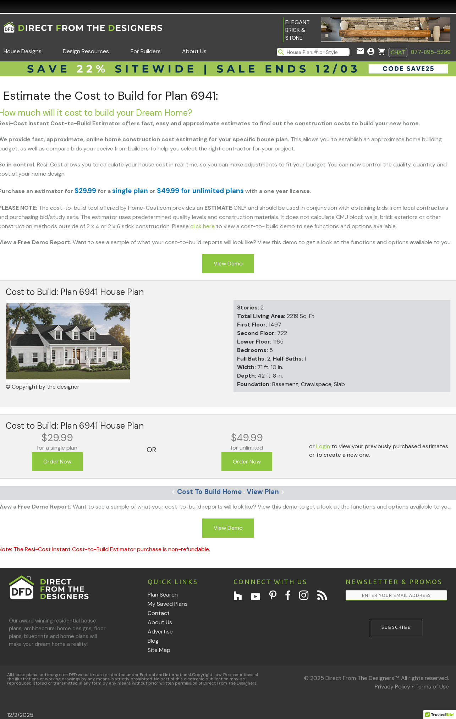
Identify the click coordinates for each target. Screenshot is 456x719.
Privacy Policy (392, 686)
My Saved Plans (168, 604)
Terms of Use (432, 686)
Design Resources (86, 51)
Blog (153, 640)
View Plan (266, 491)
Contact (159, 613)
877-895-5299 (431, 52)
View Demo (228, 263)
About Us (194, 51)
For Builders (146, 51)
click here (202, 226)
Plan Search (163, 594)
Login (323, 446)
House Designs (23, 51)
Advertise (160, 631)
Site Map (159, 650)
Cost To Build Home (206, 491)
